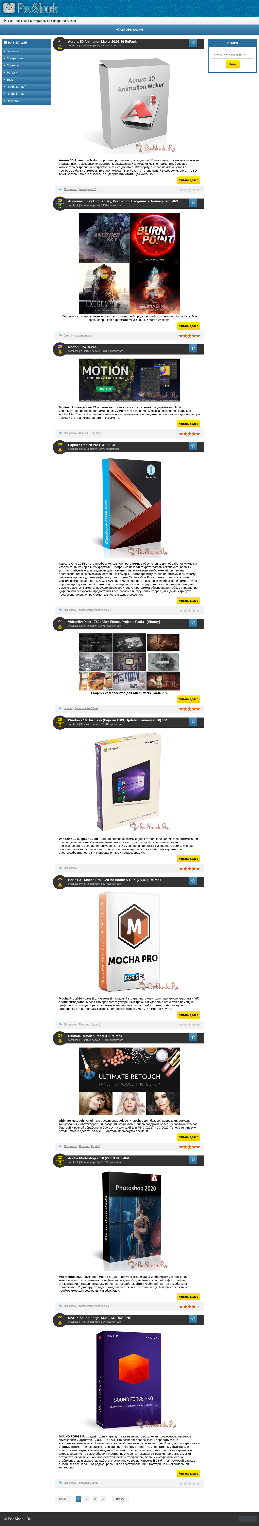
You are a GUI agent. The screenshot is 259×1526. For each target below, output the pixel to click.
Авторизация (129, 29)
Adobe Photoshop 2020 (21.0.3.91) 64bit (98, 1158)
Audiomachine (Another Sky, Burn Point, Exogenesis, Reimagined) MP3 (123, 201)
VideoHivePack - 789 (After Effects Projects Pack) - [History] (114, 622)
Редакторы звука (88, 1482)
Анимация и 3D (87, 189)
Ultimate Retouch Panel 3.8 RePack (95, 1036)
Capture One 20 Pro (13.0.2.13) (91, 445)
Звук (66, 335)
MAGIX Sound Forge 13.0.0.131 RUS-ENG (100, 1318)
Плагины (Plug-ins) (89, 433)
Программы (70, 189)
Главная (11, 51)
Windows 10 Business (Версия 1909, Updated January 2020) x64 (117, 720)
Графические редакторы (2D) (95, 610)
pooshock (73, 45)
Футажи (68, 708)
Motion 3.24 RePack (83, 347)
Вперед (120, 1499)
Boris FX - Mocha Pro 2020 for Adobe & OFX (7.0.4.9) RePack (114, 880)
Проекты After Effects (86, 708)
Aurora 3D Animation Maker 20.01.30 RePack (102, 41)
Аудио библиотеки (81, 335)
